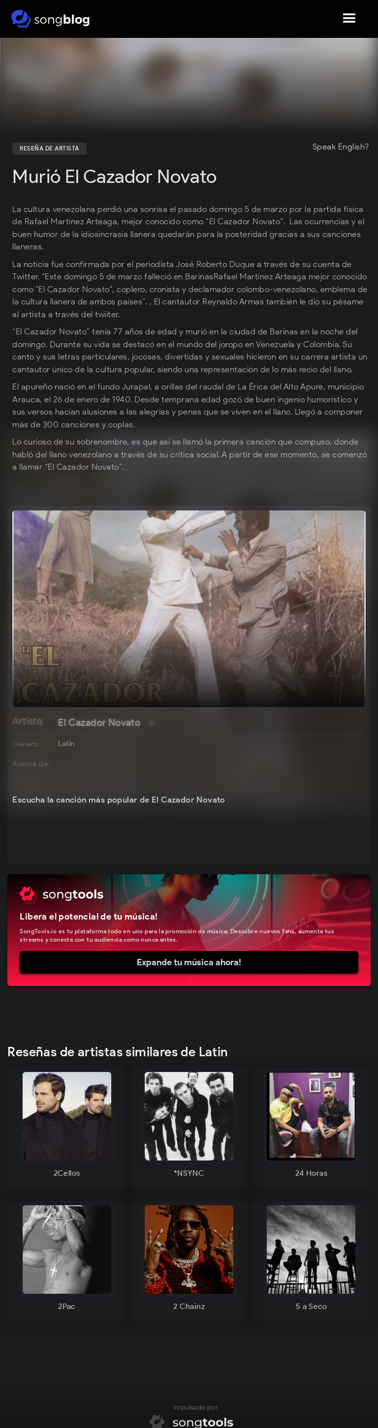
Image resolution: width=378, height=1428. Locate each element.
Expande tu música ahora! (189, 962)
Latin (66, 743)
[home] (50, 19)
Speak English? (341, 147)
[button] (349, 18)
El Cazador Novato (99, 722)
